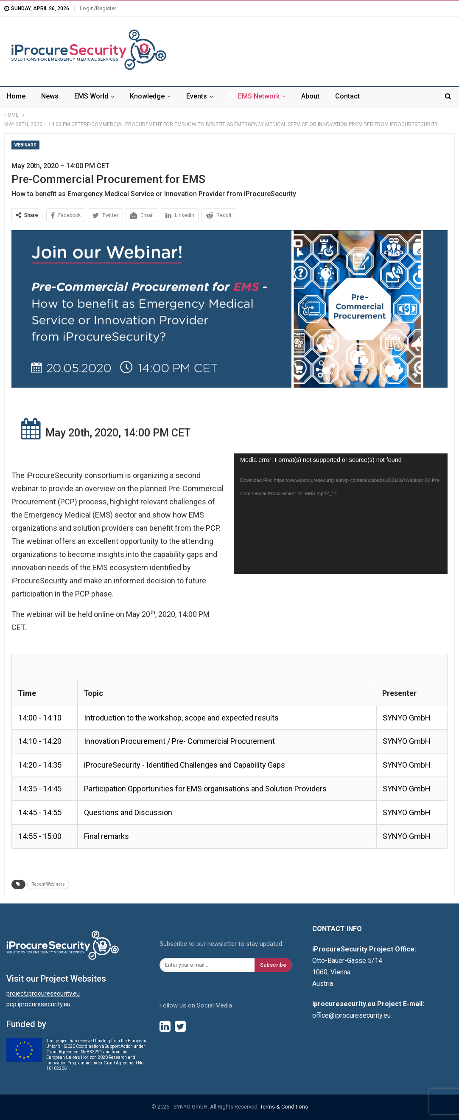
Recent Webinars (48, 884)
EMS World (91, 96)
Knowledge (147, 96)
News (50, 96)
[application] (341, 513)
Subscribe (273, 965)
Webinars (25, 145)
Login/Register (98, 8)
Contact (347, 96)
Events (196, 96)
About (310, 96)
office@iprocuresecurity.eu (351, 1015)
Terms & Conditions (284, 1106)
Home (16, 96)
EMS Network (254, 96)
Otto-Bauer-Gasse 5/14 (347, 961)
